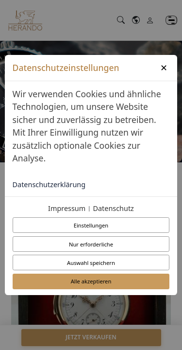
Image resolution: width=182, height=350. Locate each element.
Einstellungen (91, 225)
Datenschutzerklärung (49, 184)
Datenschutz (113, 208)
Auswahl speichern (91, 262)
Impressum (66, 208)
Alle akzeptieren (91, 281)
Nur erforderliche (91, 244)
